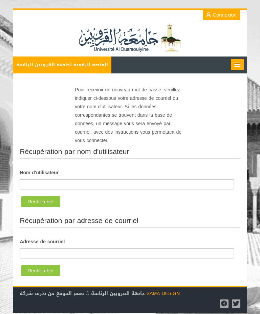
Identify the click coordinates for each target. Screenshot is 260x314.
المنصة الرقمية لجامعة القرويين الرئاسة (62, 64)
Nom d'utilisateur (39, 173)
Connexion (221, 15)
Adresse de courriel (42, 242)
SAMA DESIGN (163, 293)
